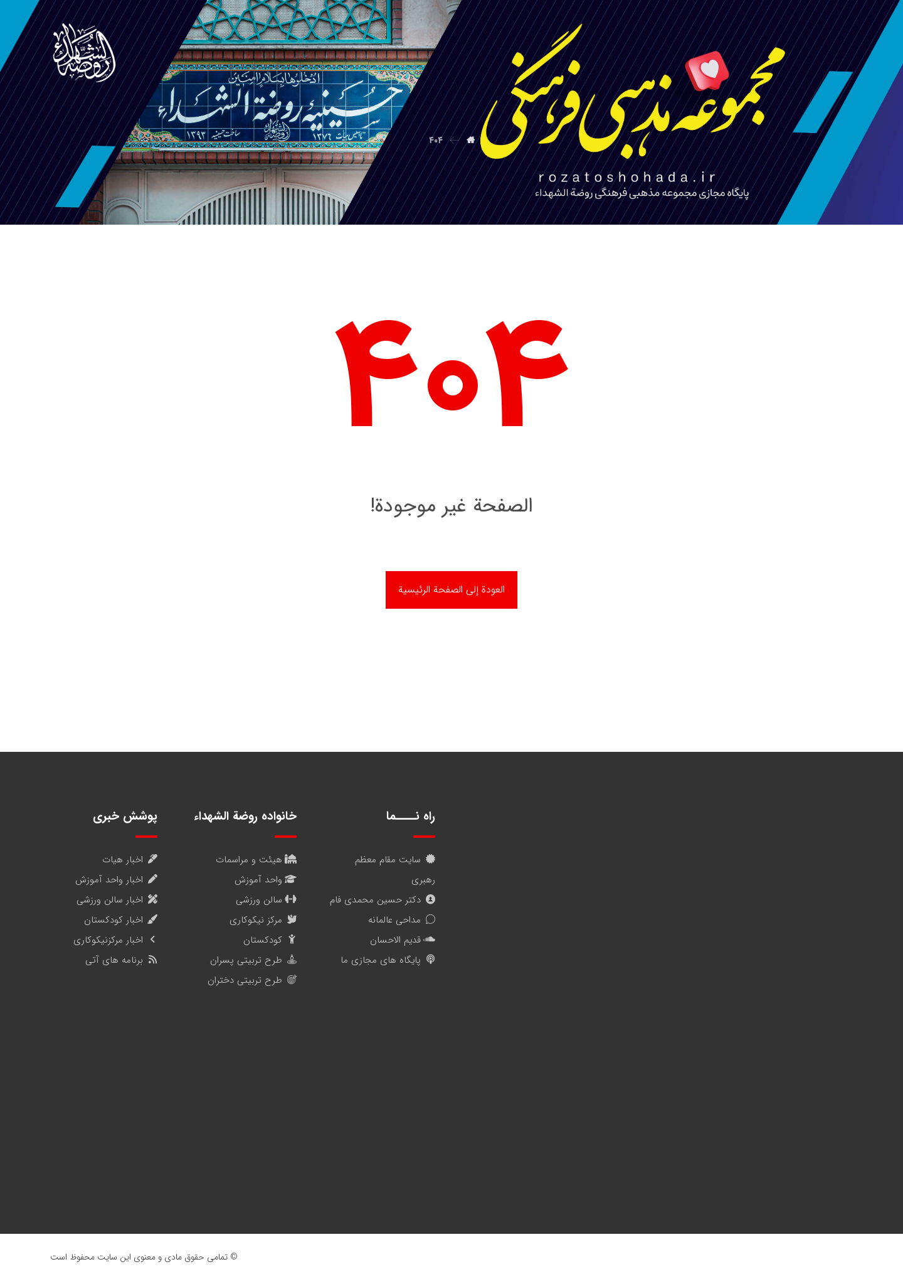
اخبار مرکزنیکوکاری (115, 940)
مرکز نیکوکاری (263, 920)
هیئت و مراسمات (256, 859)
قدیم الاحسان (402, 940)
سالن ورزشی (266, 899)
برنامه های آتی (121, 960)
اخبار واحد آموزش (116, 879)
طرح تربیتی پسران (253, 960)
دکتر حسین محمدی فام (382, 899)
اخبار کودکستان (120, 920)
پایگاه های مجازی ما (388, 960)
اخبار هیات (129, 859)
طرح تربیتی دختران (252, 980)
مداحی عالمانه (401, 920)
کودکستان (270, 940)
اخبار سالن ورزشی (117, 899)
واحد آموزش (266, 879)
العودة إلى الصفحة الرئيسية (451, 589)
